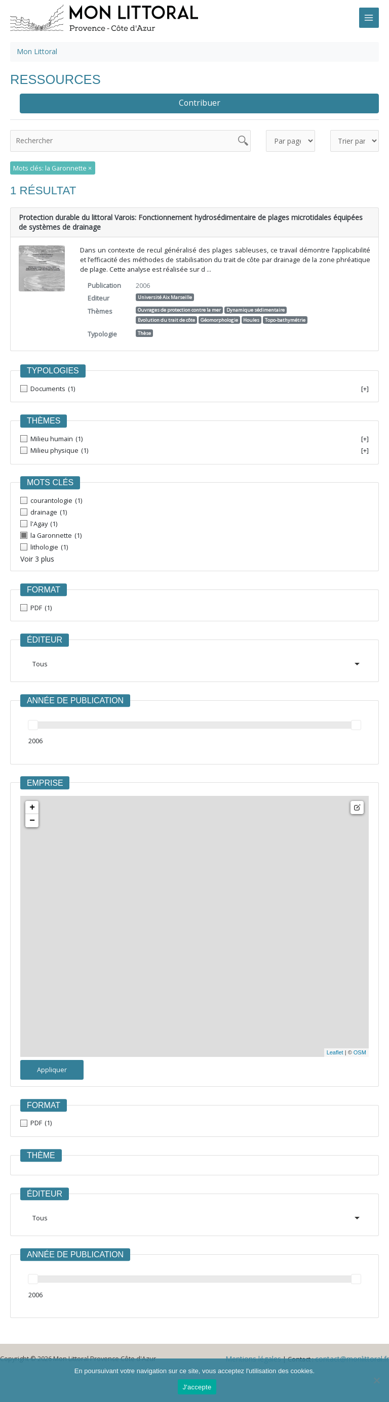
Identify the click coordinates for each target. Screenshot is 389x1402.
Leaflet (335, 1050)
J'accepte (197, 1387)
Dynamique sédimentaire (255, 308)
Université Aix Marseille (165, 295)
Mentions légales (262, 1356)
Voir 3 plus (36, 556)
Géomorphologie (219, 318)
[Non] (376, 1380)
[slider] (33, 722)
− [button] (32, 818)
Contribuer (199, 102)
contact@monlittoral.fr (355, 1356)
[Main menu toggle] (369, 17)
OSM (360, 1050)
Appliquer (52, 1066)
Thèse (144, 330)
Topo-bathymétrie (285, 318)
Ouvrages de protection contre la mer (179, 308)
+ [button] (32, 804)
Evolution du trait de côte (166, 318)
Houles (251, 318)
